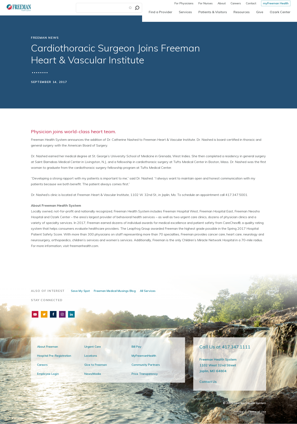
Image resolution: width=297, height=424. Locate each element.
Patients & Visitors (212, 12)
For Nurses (205, 3)
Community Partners (146, 365)
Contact (251, 3)
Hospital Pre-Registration (54, 356)
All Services (148, 291)
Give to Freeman (95, 365)
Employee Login (48, 374)
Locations (90, 356)
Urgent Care (92, 346)
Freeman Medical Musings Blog (115, 291)
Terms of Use (257, 412)
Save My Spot (80, 291)
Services (185, 12)
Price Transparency (145, 374)
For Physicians (183, 3)
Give (259, 12)
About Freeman (47, 346)
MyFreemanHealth (144, 356)
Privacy (239, 412)
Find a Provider (160, 12)
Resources (241, 12)
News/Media (92, 374)
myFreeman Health (276, 3)
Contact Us (208, 382)
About (222, 3)
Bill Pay (136, 346)
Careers (236, 3)
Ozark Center (280, 12)
